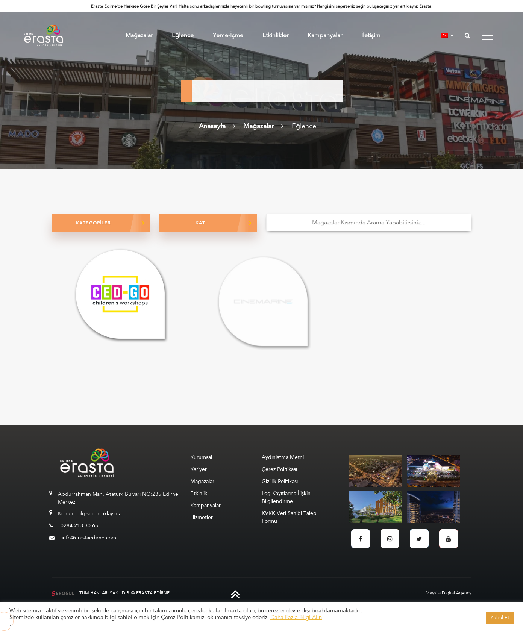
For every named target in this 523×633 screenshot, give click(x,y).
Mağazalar (139, 35)
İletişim (371, 35)
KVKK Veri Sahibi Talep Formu (289, 517)
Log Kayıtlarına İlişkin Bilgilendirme (286, 497)
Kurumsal (201, 457)
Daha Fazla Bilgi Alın (296, 617)
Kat (201, 223)
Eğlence (183, 35)
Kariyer (198, 469)
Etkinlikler (275, 35)
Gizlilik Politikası (280, 481)
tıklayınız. (111, 513)
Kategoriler (93, 223)
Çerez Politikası (279, 469)
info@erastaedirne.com (82, 538)
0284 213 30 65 (73, 525)
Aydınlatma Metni (283, 457)
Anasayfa (212, 126)
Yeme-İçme (228, 35)
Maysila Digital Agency (448, 592)
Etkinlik (198, 493)
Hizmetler (201, 517)
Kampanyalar (325, 35)
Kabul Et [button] (500, 618)
